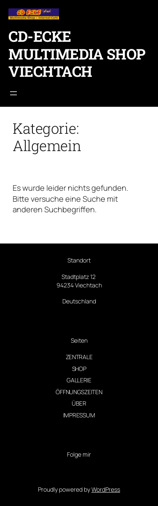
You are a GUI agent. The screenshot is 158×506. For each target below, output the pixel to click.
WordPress (105, 489)
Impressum (79, 415)
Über (79, 403)
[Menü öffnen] (13, 93)
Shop (79, 369)
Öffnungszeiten (79, 392)
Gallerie (79, 380)
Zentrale (79, 357)
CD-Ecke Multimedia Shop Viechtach (76, 54)
